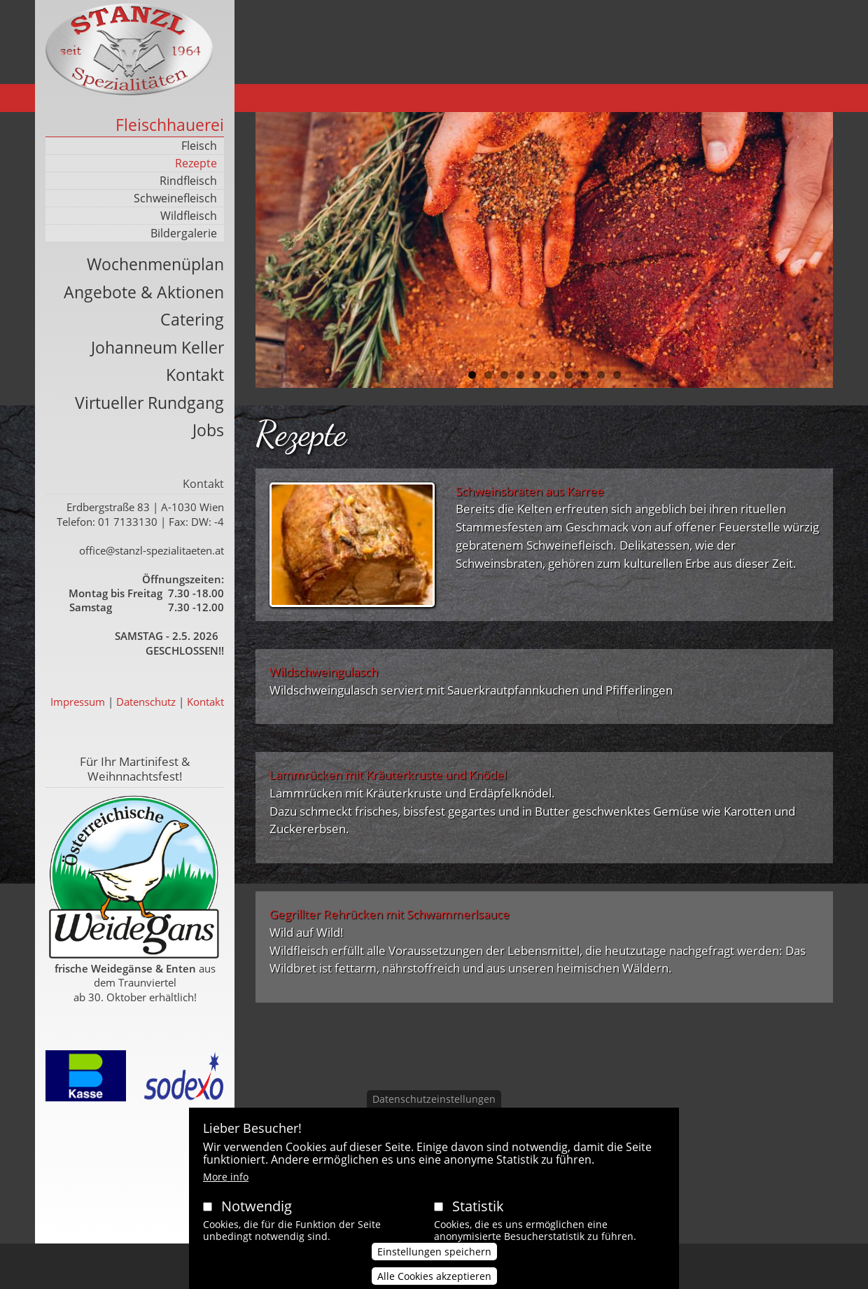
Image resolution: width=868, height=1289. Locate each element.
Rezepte (196, 163)
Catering (192, 319)
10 (617, 375)
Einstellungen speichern (434, 1262)
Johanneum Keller (157, 347)
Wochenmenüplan (155, 264)
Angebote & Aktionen (144, 292)
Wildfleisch (188, 215)
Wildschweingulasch (324, 672)
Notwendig (256, 1217)
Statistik (478, 1217)
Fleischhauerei (169, 124)
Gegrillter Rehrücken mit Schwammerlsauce (390, 914)
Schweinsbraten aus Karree (530, 491)
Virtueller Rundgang (149, 402)
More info (225, 1187)
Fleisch (199, 145)
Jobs (208, 430)
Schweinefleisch (175, 198)
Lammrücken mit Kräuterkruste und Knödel (388, 775)
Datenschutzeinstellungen (434, 1109)
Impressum (77, 702)
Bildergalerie (183, 233)
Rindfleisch (188, 180)
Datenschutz (146, 702)
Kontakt (195, 374)
